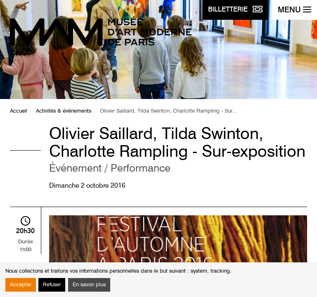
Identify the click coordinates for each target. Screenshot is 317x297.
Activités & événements (63, 111)
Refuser (52, 285)
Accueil (18, 111)
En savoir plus (89, 285)
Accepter (20, 285)
